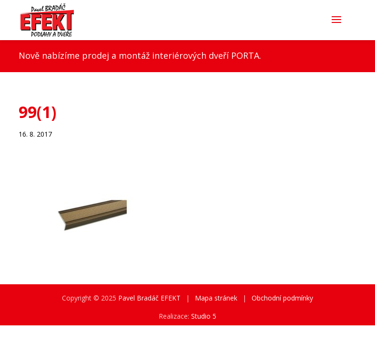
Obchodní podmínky (282, 297)
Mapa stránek (216, 297)
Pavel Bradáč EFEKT (149, 297)
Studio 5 (203, 316)
